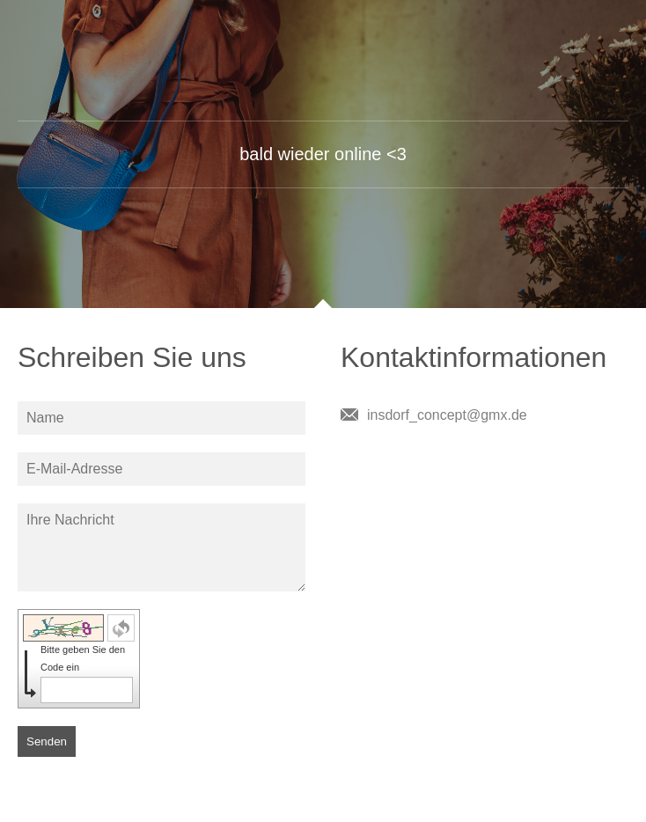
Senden (46, 741)
